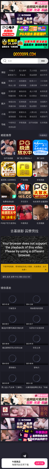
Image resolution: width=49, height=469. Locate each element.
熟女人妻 (12, 85)
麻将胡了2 (12, 75)
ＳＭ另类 (43, 85)
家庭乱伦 (22, 112)
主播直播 (33, 85)
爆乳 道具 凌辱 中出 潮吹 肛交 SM (16, 276)
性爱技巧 (43, 116)
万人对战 (33, 70)
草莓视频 (22, 122)
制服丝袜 (12, 95)
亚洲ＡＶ (12, 81)
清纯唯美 (22, 106)
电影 (3, 93)
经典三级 (22, 95)
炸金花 (22, 75)
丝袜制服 (22, 85)
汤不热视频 (33, 122)
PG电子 (12, 70)
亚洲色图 (22, 101)
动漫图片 (43, 101)
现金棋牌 (33, 75)
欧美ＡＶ (33, 81)
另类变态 (43, 95)
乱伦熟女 (33, 95)
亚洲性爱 (12, 91)
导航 (3, 124)
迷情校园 (12, 116)
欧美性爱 (43, 91)
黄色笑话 (33, 116)
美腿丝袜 (12, 106)
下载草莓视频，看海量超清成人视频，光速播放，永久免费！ (25, 268)
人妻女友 (33, 112)
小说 (3, 114)
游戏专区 (43, 70)
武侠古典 (43, 112)
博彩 (3, 72)
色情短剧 (12, 127)
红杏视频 (43, 122)
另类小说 (22, 116)
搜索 (43, 61)
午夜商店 (12, 122)
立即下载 (39, 463)
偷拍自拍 (22, 91)
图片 (3, 103)
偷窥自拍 (12, 101)
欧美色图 (33, 101)
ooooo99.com (24, 54)
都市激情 (12, 112)
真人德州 (22, 70)
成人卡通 (33, 91)
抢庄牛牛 (43, 75)
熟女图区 (33, 106)
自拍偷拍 (22, 81)
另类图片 (43, 106)
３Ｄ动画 (43, 81)
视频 (3, 82)
